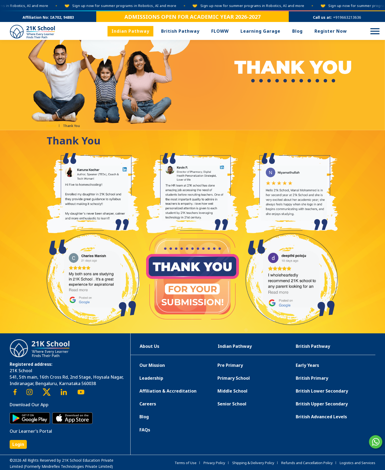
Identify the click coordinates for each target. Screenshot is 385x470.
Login (18, 444)
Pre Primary (230, 365)
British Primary (312, 378)
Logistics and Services (357, 462)
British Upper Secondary (322, 404)
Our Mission (152, 365)
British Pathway (180, 31)
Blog (297, 31)
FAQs (144, 430)
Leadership (151, 378)
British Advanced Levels (321, 417)
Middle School (232, 391)
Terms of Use (186, 462)
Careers (147, 404)
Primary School (233, 378)
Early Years (307, 365)
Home (51, 125)
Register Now (330, 31)
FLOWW (220, 31)
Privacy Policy (214, 462)
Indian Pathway (130, 31)
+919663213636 (347, 17)
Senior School (231, 404)
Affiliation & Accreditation (168, 391)
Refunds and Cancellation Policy (307, 462)
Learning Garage (260, 31)
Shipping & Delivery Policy (253, 462)
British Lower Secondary (322, 391)
